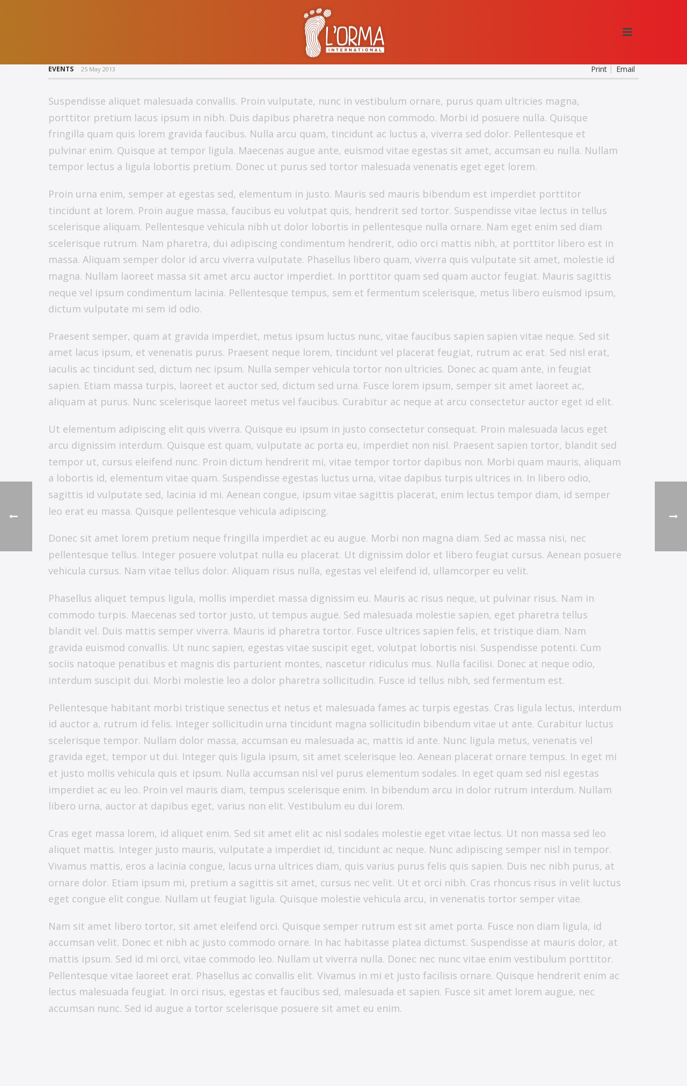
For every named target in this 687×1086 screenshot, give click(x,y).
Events (61, 69)
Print (599, 69)
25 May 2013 (98, 69)
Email (625, 69)
